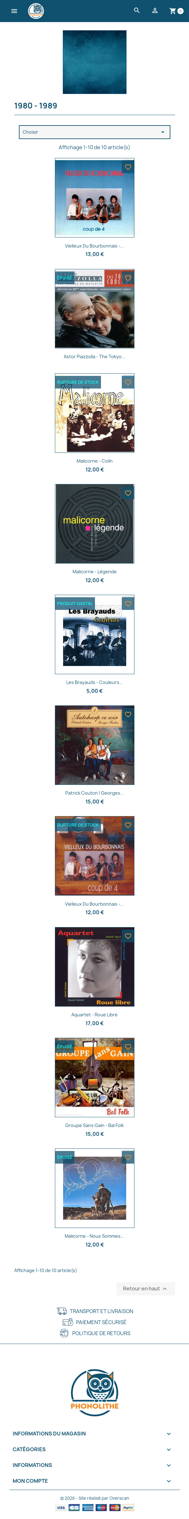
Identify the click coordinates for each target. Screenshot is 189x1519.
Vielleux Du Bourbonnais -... (94, 246)
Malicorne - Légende (95, 572)
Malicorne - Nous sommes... (94, 1236)
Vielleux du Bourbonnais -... (94, 904)
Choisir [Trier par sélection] (95, 132)
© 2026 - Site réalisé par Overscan (94, 1498)
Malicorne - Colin (95, 461)
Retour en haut (145, 1289)
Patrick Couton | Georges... (94, 793)
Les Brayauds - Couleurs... (94, 682)
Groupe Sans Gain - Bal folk (94, 1125)
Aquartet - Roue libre (94, 1015)
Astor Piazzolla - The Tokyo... (94, 356)
